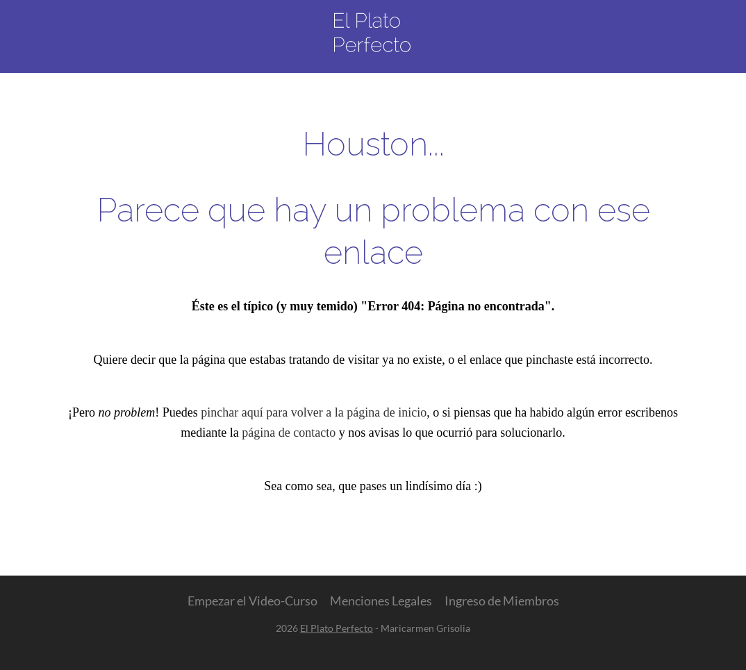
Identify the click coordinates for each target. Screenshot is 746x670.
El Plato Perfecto (336, 628)
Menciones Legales (381, 600)
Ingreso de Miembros (502, 600)
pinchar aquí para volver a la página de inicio (313, 412)
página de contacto (288, 432)
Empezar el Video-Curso (252, 600)
